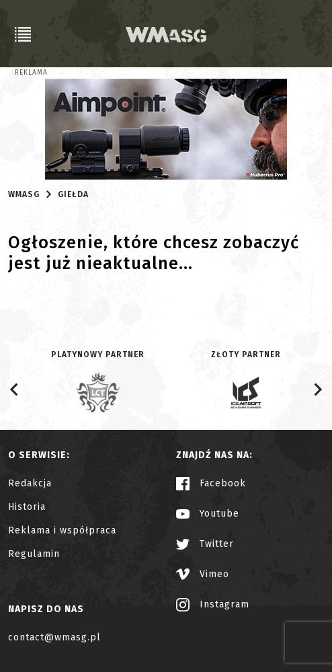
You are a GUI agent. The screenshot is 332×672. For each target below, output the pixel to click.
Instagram (212, 604)
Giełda (73, 194)
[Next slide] (317, 389)
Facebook (211, 483)
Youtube (207, 513)
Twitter (205, 544)
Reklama (31, 73)
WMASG (24, 194)
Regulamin (34, 554)
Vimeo (202, 574)
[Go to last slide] (15, 389)
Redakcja (30, 483)
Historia (27, 507)
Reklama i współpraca (62, 530)
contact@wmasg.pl (54, 637)
